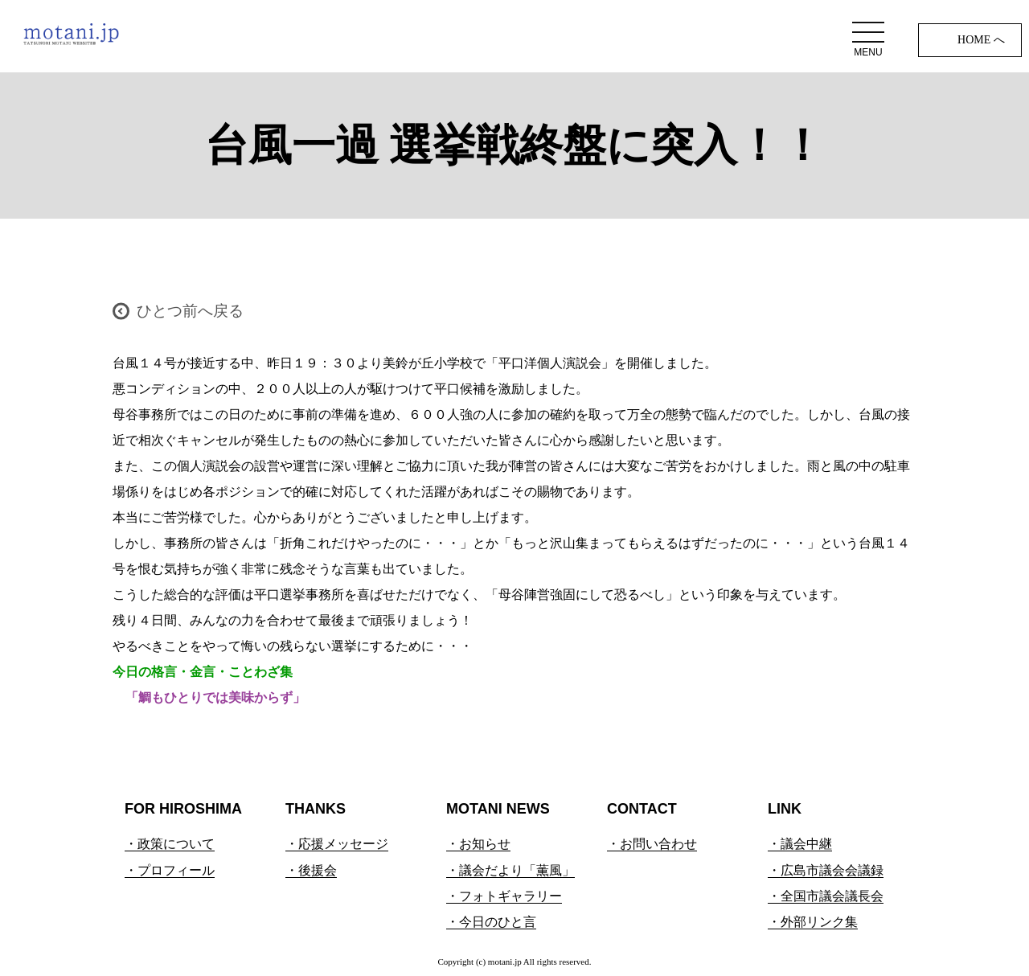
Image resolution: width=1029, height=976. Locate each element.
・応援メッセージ (336, 844)
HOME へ (981, 40)
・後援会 (311, 870)
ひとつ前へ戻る (190, 310)
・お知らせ (478, 844)
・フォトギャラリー (504, 896)
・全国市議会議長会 (825, 896)
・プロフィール (170, 870)
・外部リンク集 (813, 922)
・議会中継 (800, 844)
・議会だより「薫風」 (510, 870)
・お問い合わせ (652, 844)
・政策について (170, 844)
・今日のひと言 (491, 922)
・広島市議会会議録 (825, 870)
